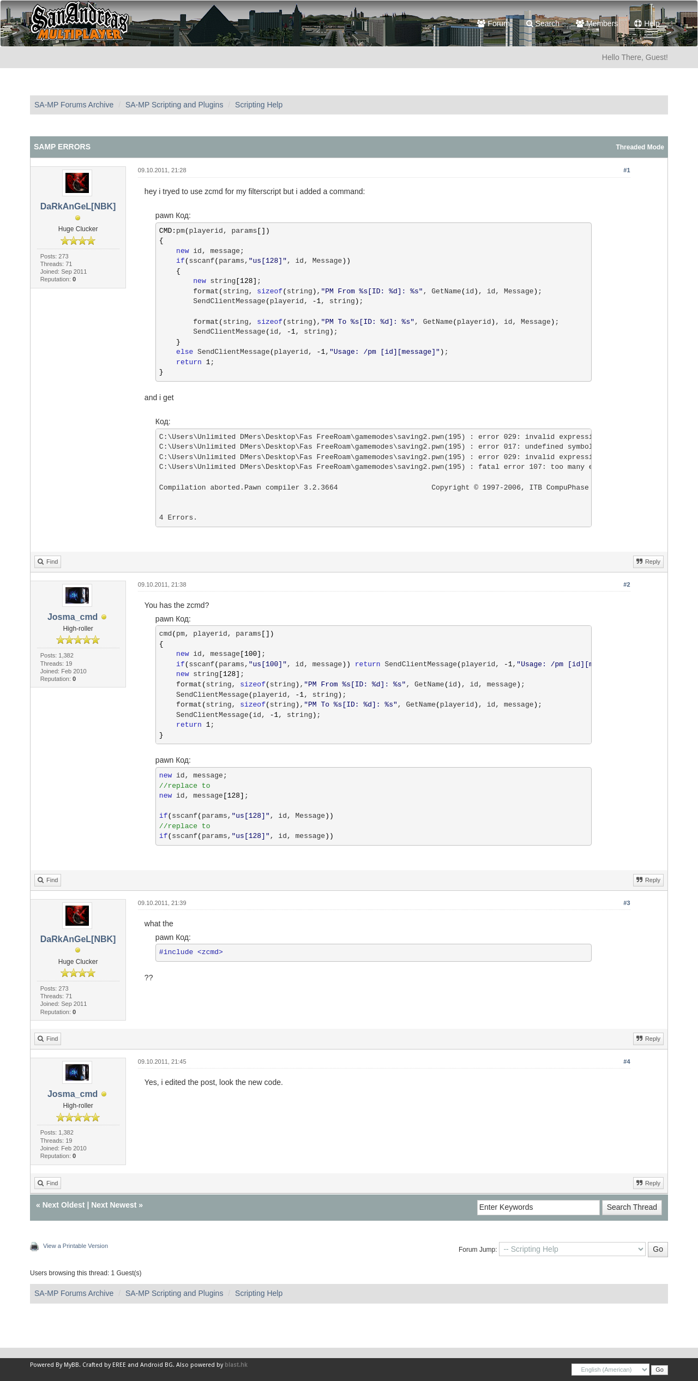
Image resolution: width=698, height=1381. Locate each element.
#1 (626, 170)
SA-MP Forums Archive (73, 104)
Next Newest (113, 1205)
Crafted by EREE (104, 1364)
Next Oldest (64, 1205)
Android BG (156, 1364)
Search (542, 23)
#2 (626, 584)
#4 (626, 1061)
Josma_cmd (72, 617)
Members (597, 23)
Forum (493, 23)
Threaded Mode (640, 147)
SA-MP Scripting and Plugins (174, 104)
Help (647, 23)
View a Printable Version (75, 1246)
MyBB (71, 1364)
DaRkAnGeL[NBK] (78, 206)
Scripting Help (258, 104)
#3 (626, 903)
